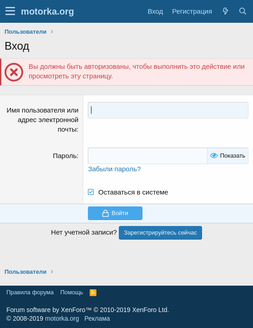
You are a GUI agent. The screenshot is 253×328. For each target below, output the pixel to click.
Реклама (97, 318)
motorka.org (62, 318)
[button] (10, 11)
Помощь (71, 292)
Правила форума (30, 292)
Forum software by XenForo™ (87, 309)
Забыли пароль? (114, 169)
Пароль (64, 155)
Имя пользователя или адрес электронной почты (42, 119)
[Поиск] (242, 11)
